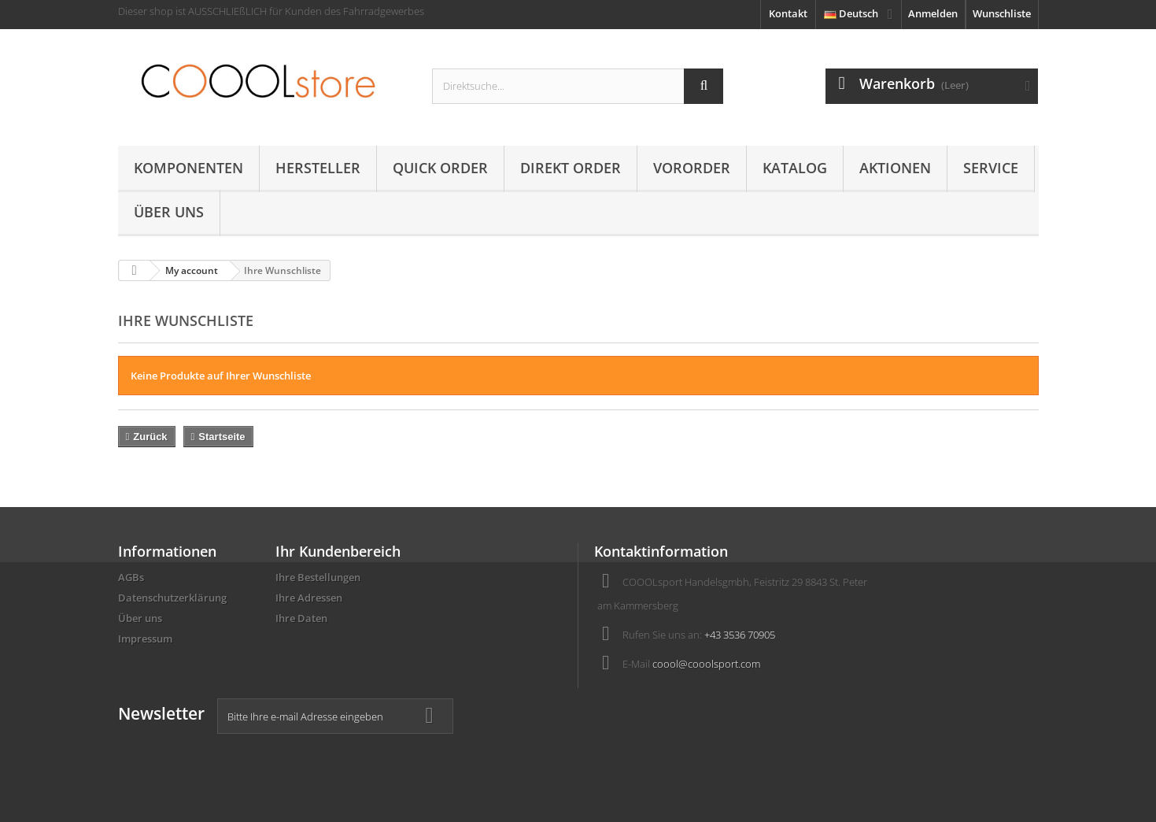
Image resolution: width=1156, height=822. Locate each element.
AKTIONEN (895, 167)
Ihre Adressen (308, 598)
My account (191, 270)
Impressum (145, 638)
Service (990, 167)
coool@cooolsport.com (706, 664)
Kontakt (788, 13)
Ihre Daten (301, 618)
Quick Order (440, 167)
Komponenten (188, 167)
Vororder (691, 167)
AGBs (131, 577)
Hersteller (317, 167)
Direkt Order (570, 167)
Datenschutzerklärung (172, 598)
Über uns (169, 211)
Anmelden (933, 13)
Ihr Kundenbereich (338, 551)
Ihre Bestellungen (317, 577)
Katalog (795, 167)
